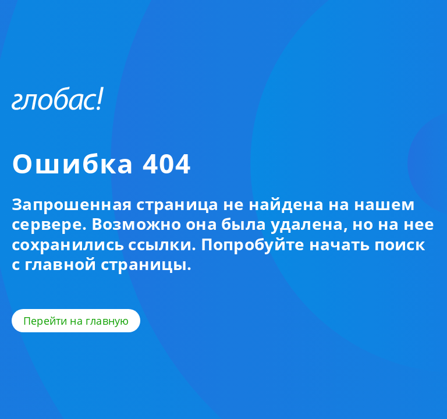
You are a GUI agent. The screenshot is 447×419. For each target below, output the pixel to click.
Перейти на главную (76, 321)
